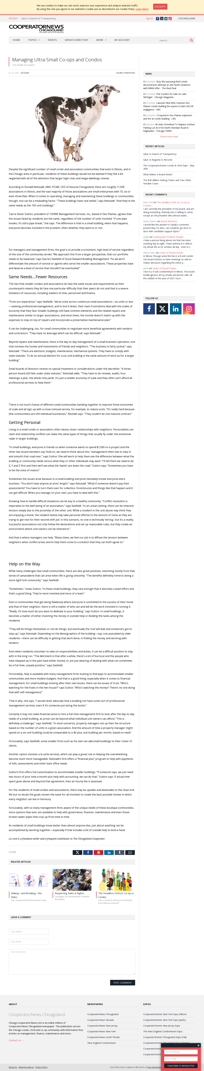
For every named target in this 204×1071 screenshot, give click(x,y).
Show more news (169, 136)
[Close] (160, 7)
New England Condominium (101, 1042)
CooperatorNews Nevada (100, 1019)
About (13, 1004)
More (99, 39)
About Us (13, 1067)
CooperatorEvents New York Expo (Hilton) (164, 1014)
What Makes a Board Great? (157, 174)
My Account (122, 39)
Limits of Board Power (171, 252)
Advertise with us (26, 1067)
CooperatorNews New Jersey (102, 1025)
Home (16, 39)
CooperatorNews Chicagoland (102, 1014)
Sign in (149, 18)
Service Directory (76, 39)
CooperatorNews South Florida (103, 1037)
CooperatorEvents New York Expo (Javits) (164, 1019)
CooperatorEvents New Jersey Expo (161, 1025)
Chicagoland (186, 18)
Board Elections (169, 221)
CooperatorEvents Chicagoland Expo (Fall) (165, 1037)
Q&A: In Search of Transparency (38, 18)
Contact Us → (16, 1040)
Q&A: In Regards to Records (157, 159)
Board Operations (126, 73)
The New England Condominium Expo (162, 1031)
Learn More (142, 9)
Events (52, 39)
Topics (32, 39)
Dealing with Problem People (168, 236)
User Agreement (154, 1067)
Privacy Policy (41, 1067)
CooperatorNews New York (101, 1031)
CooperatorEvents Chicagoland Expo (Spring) (166, 1042)
